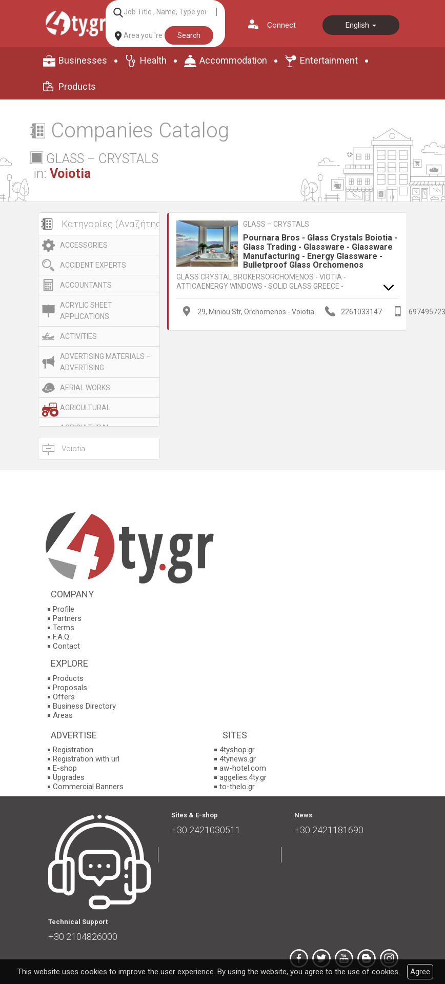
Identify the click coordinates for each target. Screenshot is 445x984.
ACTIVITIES (78, 336)
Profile (63, 609)
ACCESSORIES (84, 245)
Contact (66, 646)
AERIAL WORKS (85, 388)
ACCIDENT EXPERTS (93, 265)
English (361, 25)
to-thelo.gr (237, 786)
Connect (281, 25)
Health (153, 60)
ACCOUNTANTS (86, 285)
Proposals (70, 687)
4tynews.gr (237, 759)
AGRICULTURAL (85, 408)
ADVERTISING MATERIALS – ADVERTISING (105, 362)
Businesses (82, 60)
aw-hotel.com (242, 768)
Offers (64, 696)
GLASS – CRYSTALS (276, 224)
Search (188, 35)
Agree (420, 971)
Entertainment (329, 60)
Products (77, 86)
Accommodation (233, 60)
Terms (63, 627)
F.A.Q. (62, 636)
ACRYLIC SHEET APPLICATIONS (86, 310)
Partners (67, 618)
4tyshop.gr (237, 749)
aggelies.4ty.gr (243, 777)
